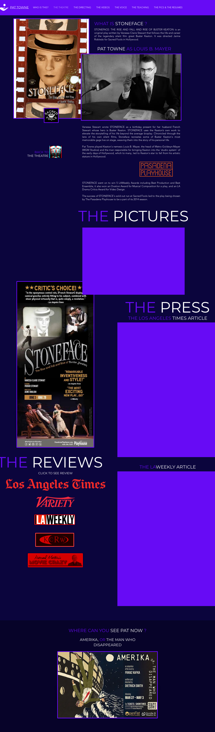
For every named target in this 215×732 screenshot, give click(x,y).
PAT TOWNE (19, 7)
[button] (133, 261)
